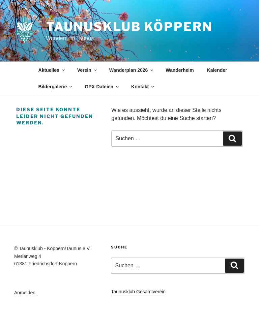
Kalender (217, 70)
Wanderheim (180, 70)
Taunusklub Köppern (129, 26)
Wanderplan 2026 (131, 70)
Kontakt (143, 86)
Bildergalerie (56, 86)
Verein (87, 70)
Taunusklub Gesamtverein (138, 291)
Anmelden (24, 292)
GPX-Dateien (102, 86)
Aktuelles (52, 70)
